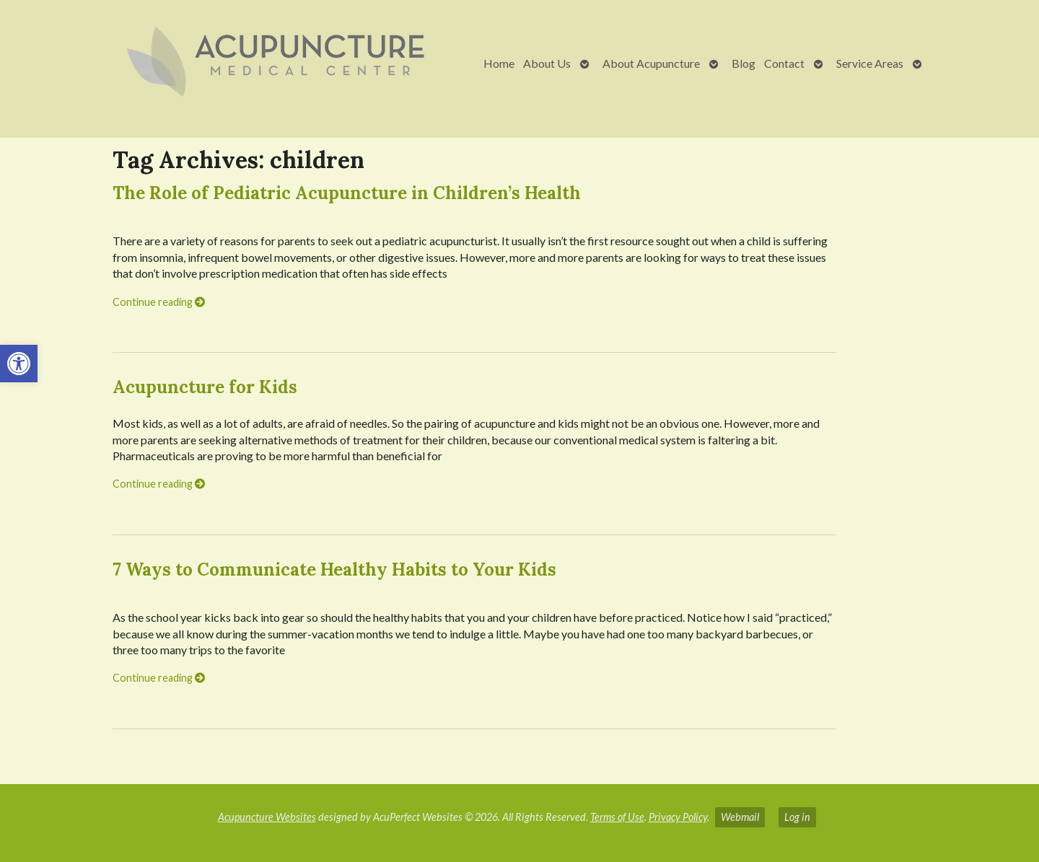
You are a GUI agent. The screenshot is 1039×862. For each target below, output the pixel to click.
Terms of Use (617, 817)
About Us (547, 63)
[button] (19, 363)
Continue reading (159, 302)
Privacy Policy (678, 817)
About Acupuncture (651, 63)
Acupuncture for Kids (205, 387)
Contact (784, 63)
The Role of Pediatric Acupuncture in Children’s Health (347, 193)
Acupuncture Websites (267, 817)
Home (498, 63)
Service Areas (869, 63)
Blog (743, 63)
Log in (797, 817)
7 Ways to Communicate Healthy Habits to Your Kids (334, 569)
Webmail (740, 817)
